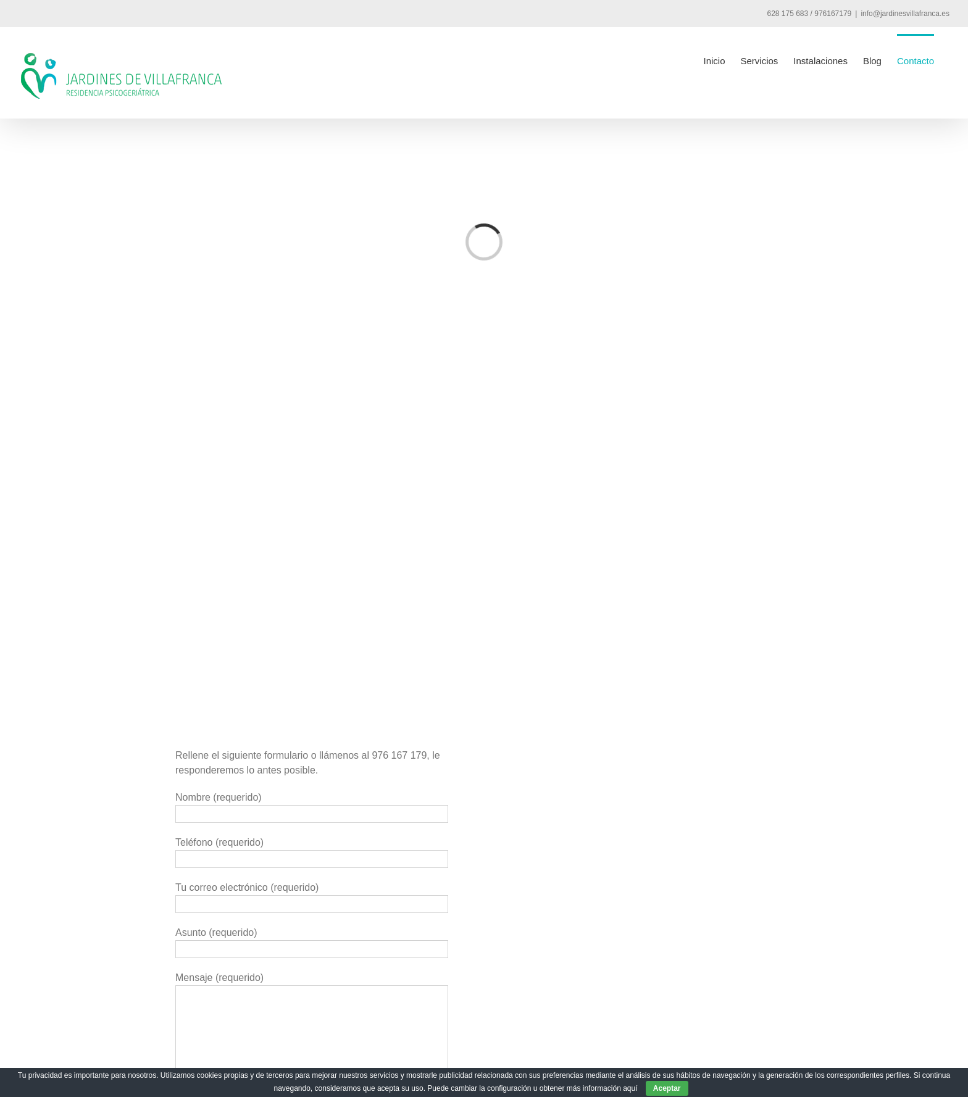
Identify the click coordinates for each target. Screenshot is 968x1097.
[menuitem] (714, 60)
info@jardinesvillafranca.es (905, 13)
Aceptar (667, 1088)
